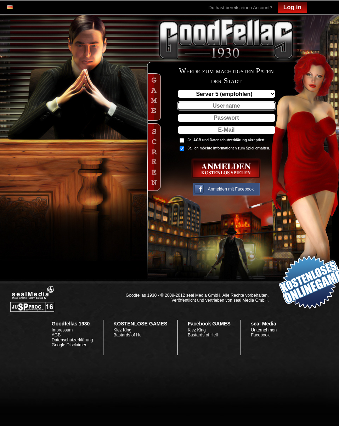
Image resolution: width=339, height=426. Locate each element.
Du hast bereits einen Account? (240, 7)
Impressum (62, 330)
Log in (292, 7)
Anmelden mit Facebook (231, 189)
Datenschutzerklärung (228, 140)
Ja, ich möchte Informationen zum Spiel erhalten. (229, 148)
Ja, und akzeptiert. (227, 140)
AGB (197, 140)
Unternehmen (264, 330)
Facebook (260, 335)
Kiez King (122, 330)
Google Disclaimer (69, 344)
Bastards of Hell (128, 335)
